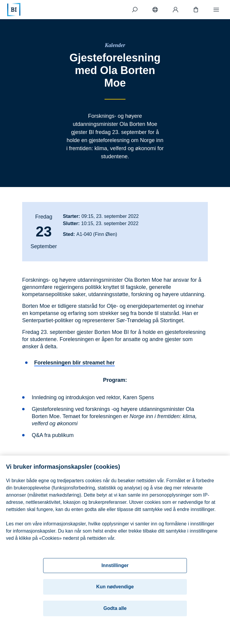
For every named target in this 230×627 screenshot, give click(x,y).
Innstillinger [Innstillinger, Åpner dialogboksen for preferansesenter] (115, 566)
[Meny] (216, 9)
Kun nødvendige (115, 587)
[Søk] (134, 9)
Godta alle (114, 609)
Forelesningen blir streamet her (74, 363)
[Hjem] (13, 9)
